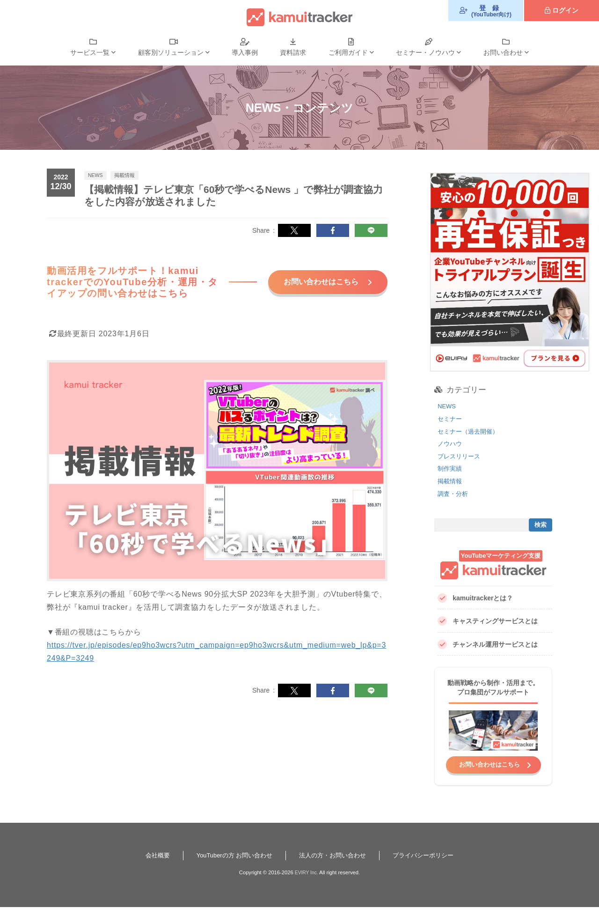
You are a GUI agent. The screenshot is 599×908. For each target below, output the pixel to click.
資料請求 (293, 52)
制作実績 (451, 468)
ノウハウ (451, 443)
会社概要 (150, 856)
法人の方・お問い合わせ (334, 856)
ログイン (565, 10)
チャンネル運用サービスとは (488, 645)
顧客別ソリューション (171, 52)
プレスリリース (460, 456)
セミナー (451, 418)
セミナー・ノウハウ (425, 52)
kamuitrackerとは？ (475, 598)
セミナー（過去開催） (470, 431)
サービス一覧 (90, 52)
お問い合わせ (503, 52)
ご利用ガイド (348, 52)
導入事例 (245, 52)
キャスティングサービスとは (488, 621)
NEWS (447, 406)
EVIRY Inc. (306, 873)
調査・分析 (454, 493)
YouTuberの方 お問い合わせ (231, 856)
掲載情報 (451, 481)
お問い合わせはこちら (315, 286)
